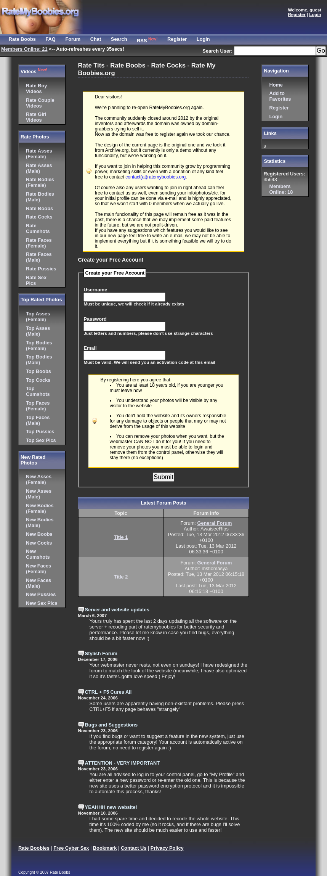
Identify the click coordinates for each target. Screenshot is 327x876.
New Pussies (41, 594)
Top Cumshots (38, 391)
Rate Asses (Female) (39, 153)
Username (95, 290)
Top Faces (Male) (38, 420)
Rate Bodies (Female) (40, 182)
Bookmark (105, 848)
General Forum (214, 523)
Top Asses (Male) (38, 331)
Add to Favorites (280, 96)
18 (281, 189)
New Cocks (39, 543)
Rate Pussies (41, 269)
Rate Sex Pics (36, 280)
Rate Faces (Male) (39, 257)
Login (275, 116)
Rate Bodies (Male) (40, 197)
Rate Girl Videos (36, 117)
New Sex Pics (42, 603)
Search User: (218, 51)
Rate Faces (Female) (39, 243)
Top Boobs (38, 371)
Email (89, 348)
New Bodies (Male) (40, 522)
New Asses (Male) (38, 494)
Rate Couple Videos (40, 103)
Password (94, 319)
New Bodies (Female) (40, 508)
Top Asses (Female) (38, 316)
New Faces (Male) (38, 583)
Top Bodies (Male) (39, 359)
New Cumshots (38, 554)
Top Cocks (38, 380)
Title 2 (121, 577)
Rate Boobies (34, 848)
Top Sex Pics (41, 440)
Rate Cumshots (38, 228)
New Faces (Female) (38, 568)
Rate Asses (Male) (39, 168)
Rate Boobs (39, 208)
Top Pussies (40, 431)
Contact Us (134, 848)
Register (279, 108)
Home (276, 85)
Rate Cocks (39, 217)
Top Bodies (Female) (39, 345)
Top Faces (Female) (38, 405)
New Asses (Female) (38, 479)
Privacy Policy (167, 848)
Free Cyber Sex (71, 848)
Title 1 (121, 537)
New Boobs (39, 534)
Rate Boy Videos (36, 88)
